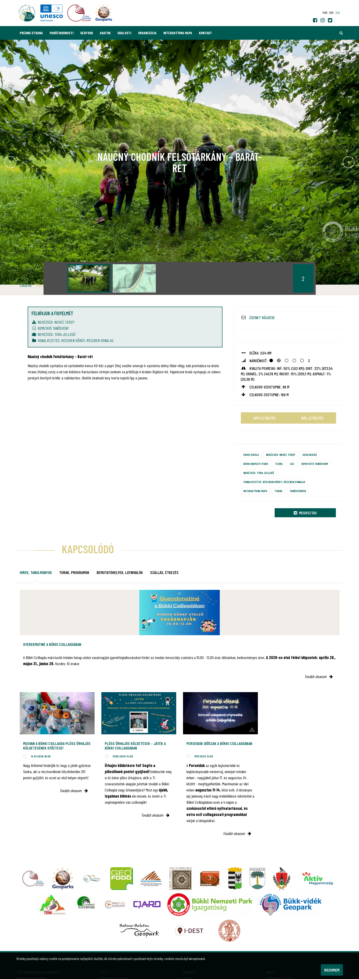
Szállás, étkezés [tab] (164, 572)
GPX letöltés (265, 417)
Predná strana (31, 33)
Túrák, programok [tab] (74, 572)
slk (337, 13)
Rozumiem (331, 969)
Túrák (278, 491)
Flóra (279, 464)
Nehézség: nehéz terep (53, 322)
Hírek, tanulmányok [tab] (36, 572)
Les (292, 464)
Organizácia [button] (147, 33)
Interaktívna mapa (177, 33)
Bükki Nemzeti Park (255, 464)
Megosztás (305, 512)
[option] (89, 278)
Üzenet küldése (262, 317)
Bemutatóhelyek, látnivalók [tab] (120, 572)
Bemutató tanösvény (50, 328)
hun (324, 13)
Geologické (310, 455)
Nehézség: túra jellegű (54, 334)
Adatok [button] (105, 33)
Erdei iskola (251, 455)
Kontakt (205, 33)
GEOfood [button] (86, 33)
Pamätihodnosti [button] (61, 33)
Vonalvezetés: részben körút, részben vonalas (72, 340)
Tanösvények (298, 491)
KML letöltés (312, 417)
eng (331, 13)
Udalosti (124, 33)
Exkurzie (26, 285)
